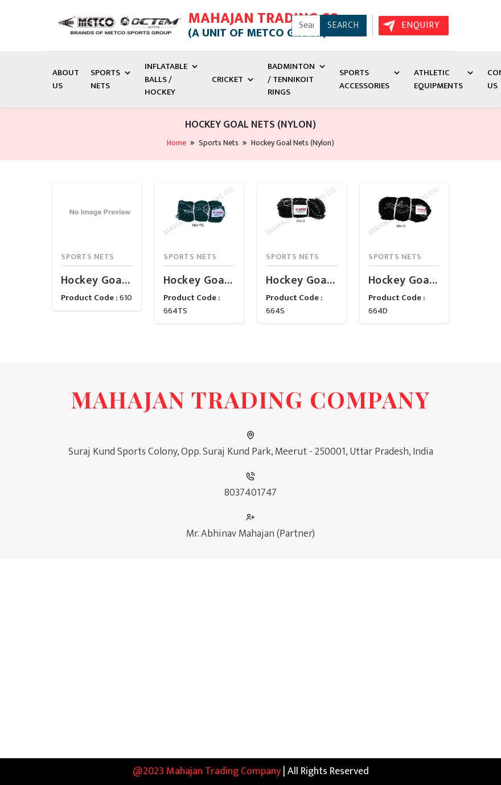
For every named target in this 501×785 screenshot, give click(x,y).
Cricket (234, 79)
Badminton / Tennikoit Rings (298, 79)
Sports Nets (112, 79)
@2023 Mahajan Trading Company (207, 771)
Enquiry (420, 25)
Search (343, 25)
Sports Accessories (371, 79)
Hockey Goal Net (97, 280)
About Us (65, 79)
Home (176, 143)
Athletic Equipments (445, 79)
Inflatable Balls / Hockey (172, 79)
